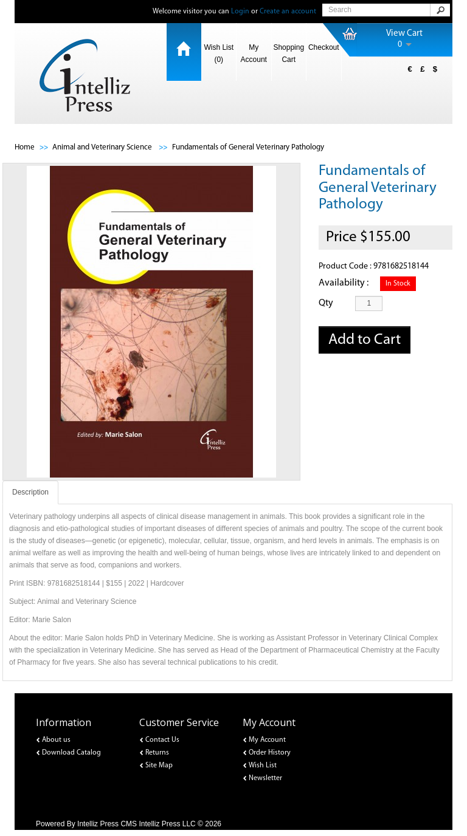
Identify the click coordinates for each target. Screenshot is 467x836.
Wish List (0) (219, 53)
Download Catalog (71, 752)
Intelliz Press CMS (107, 824)
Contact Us (162, 740)
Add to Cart (364, 340)
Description (30, 492)
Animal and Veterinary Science (103, 147)
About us (56, 740)
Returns (157, 752)
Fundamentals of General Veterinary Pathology (248, 147)
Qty (326, 303)
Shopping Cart (288, 53)
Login (240, 11)
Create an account (288, 11)
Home (25, 147)
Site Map (159, 765)
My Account (254, 53)
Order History (270, 752)
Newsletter (265, 778)
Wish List (263, 765)
